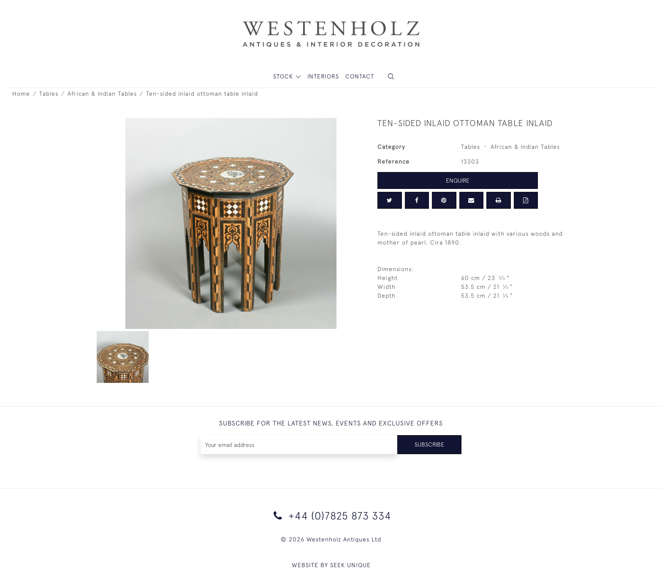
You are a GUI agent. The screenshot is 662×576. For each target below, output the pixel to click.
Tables (48, 93)
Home (21, 93)
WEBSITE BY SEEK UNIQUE (331, 565)
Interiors (323, 76)
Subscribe (429, 444)
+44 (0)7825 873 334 (331, 515)
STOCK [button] (284, 76)
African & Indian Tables (102, 93)
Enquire (457, 180)
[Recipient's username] (299, 444)
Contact (359, 76)
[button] (391, 76)
